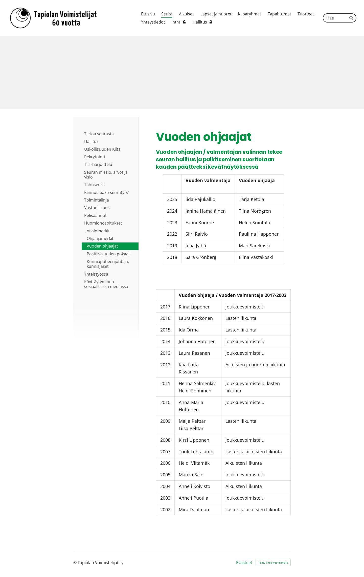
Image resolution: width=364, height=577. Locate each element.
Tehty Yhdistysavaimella (273, 562)
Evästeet (244, 563)
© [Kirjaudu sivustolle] (75, 562)
